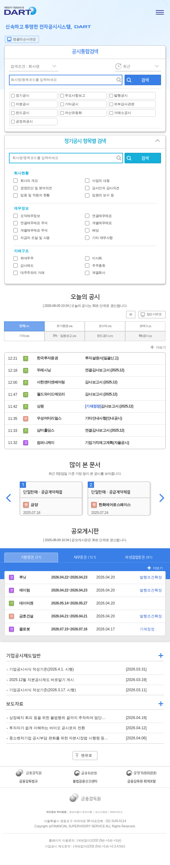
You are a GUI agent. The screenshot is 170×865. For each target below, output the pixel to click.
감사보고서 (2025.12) (101, 382)
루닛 (22, 577)
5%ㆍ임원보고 (64, 335)
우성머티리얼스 (49, 418)
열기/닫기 (159, 143)
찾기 (117, 80)
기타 (24, 335)
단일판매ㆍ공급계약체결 (42, 492)
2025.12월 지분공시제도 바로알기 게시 (41, 680)
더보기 (161, 347)
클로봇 (24, 629)
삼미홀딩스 (45, 430)
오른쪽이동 (161, 499)
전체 (24, 326)
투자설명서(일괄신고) (101, 358)
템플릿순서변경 (24, 39)
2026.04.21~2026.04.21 (69, 616)
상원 (40, 406)
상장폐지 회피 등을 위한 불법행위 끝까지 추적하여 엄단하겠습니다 (64, 718)
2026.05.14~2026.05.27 (69, 603)
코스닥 (105, 326)
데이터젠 (26, 603)
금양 (30, 505)
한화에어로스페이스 (111, 505)
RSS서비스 (116, 812)
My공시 (145, 335)
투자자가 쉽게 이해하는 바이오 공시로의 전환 (47, 728)
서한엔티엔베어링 (51, 382)
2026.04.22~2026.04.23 (69, 577)
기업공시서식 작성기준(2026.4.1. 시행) (41, 669)
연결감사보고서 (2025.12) (104, 370)
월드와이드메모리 (51, 394)
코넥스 (145, 326)
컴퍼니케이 (45, 443)
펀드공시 (105, 335)
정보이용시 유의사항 (80, 812)
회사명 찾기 (117, 158)
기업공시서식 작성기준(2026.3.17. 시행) (42, 690)
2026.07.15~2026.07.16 (69, 629)
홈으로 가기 (20, 11)
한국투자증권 (47, 358)
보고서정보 (101, 812)
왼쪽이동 (8, 499)
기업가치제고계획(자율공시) (107, 443)
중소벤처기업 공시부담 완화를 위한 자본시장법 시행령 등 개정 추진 (65, 738)
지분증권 (31, 557)
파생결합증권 (138, 557)
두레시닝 (44, 370)
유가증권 (64, 326)
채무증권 (85, 557)
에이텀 (24, 590)
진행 (130, 314)
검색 (145, 80)
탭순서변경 (154, 314)
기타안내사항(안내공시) (103, 418)
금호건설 (26, 616)
